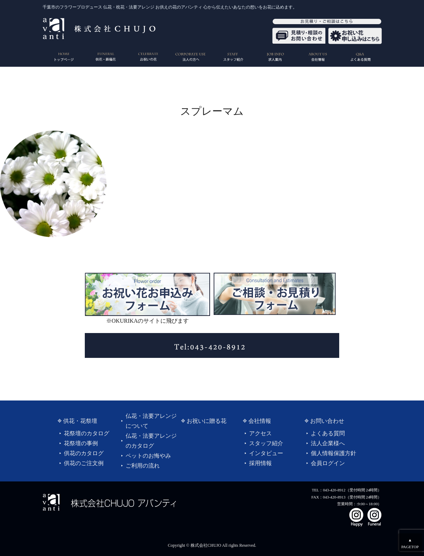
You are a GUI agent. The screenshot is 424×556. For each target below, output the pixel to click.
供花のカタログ (84, 453)
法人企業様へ (328, 443)
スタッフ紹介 (266, 443)
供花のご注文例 (84, 463)
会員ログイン (328, 463)
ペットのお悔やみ (148, 456)
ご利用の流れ (143, 466)
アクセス (260, 433)
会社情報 (259, 421)
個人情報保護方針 (333, 453)
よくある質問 (328, 433)
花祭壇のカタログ (86, 433)
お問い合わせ (327, 421)
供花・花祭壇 (80, 421)
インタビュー (266, 453)
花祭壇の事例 (81, 443)
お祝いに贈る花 (206, 421)
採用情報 (260, 463)
